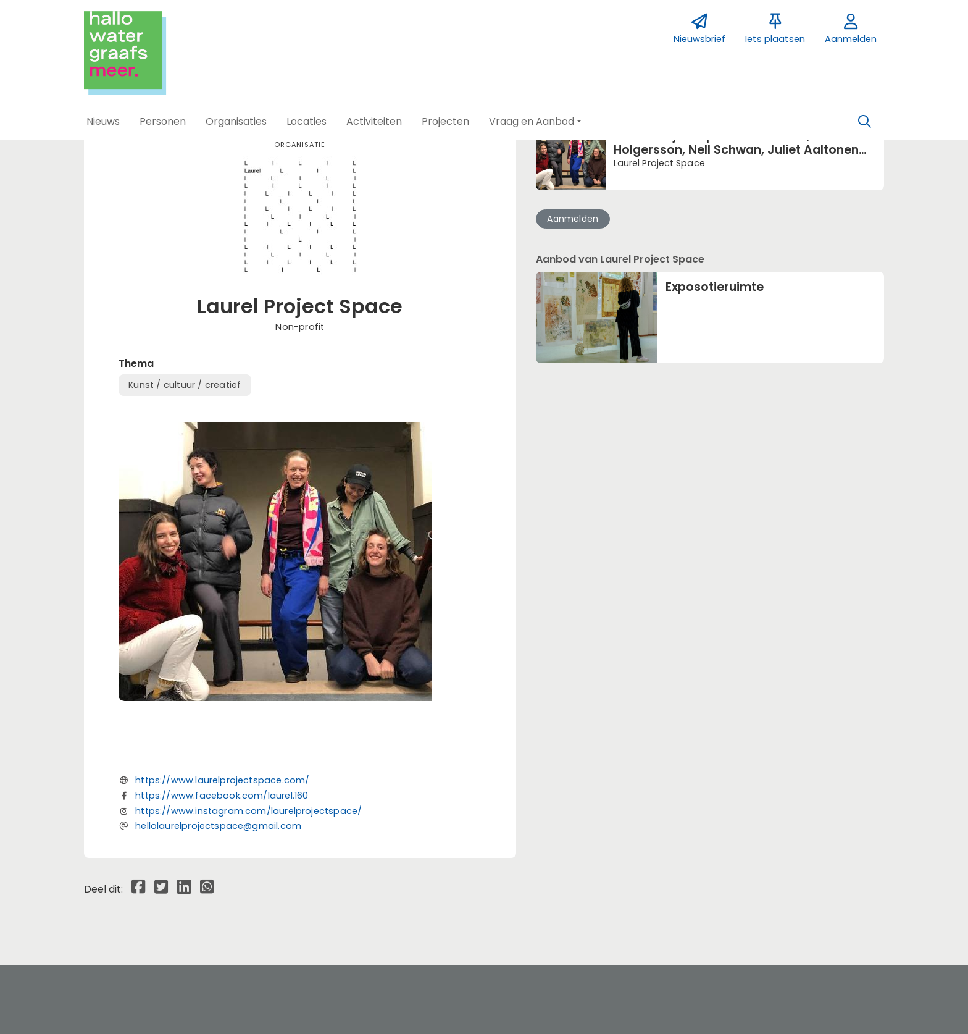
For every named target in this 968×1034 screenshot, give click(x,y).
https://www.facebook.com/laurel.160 (221, 795)
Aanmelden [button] (572, 218)
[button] (103, 121)
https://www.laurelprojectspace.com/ (222, 780)
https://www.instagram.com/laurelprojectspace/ (248, 811)
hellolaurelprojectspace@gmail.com (218, 826)
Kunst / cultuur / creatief (184, 385)
